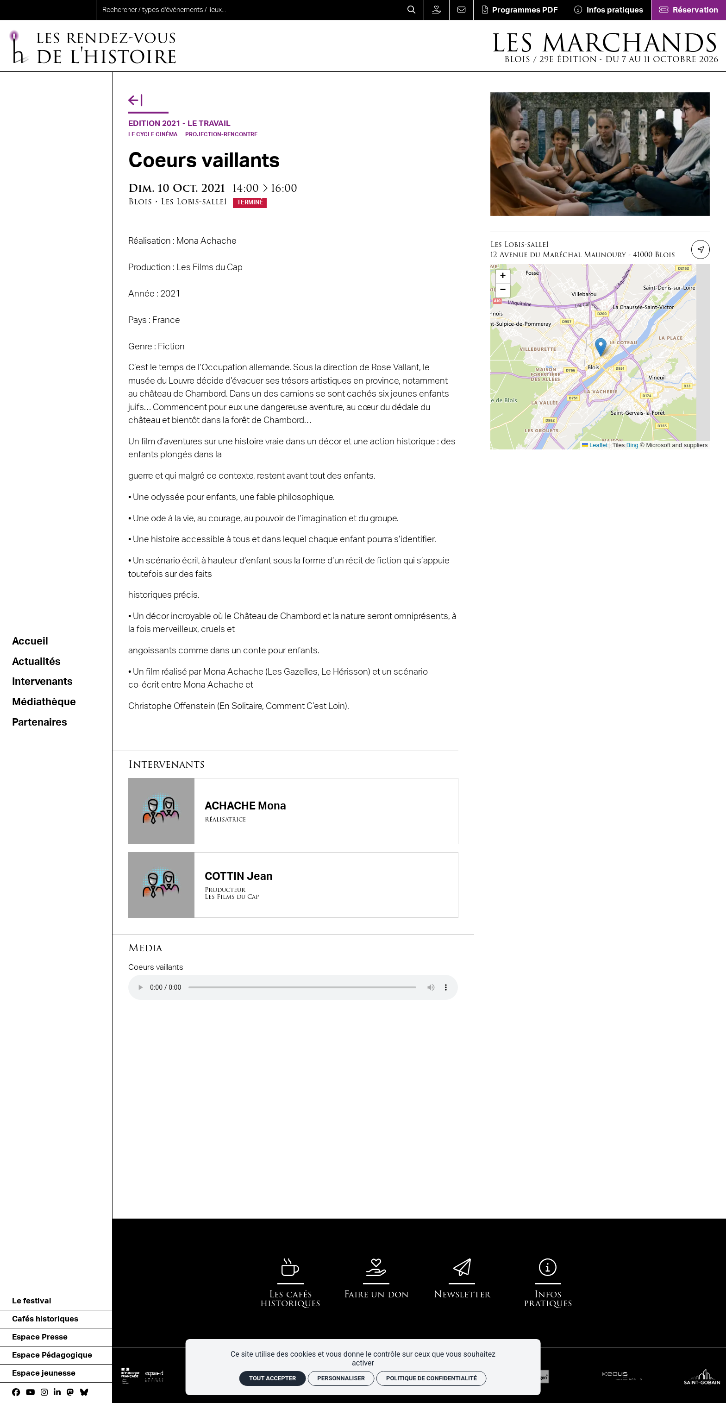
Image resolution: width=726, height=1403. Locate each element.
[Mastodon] (70, 1393)
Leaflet (594, 445)
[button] (601, 347)
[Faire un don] (436, 10)
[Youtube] (30, 1393)
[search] (248, 10)
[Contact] (461, 10)
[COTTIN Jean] (293, 885)
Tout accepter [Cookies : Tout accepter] (272, 1378)
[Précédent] (135, 101)
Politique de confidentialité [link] (431, 1378)
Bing (632, 445)
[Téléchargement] (519, 10)
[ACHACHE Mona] (293, 811)
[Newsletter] (462, 1278)
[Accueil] (92, 46)
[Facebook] (16, 1393)
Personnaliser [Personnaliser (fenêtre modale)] (341, 1378)
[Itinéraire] (700, 249)
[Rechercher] (412, 10)
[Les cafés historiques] (290, 1283)
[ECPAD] (152, 1376)
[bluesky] (84, 1393)
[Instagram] (44, 1393)
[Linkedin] (57, 1393)
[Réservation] (688, 10)
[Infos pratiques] (608, 10)
